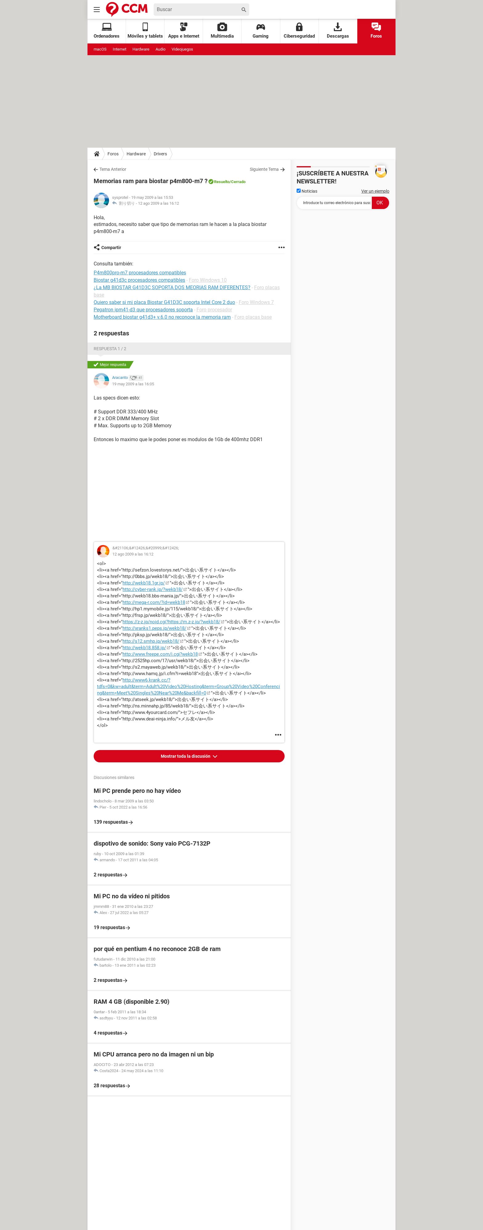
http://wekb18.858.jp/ (144, 647)
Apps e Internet (183, 31)
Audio (160, 49)
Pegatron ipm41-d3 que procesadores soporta (143, 310)
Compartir (111, 247)
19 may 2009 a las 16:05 (133, 384)
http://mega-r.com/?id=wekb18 (154, 602)
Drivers (160, 153)
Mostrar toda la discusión (186, 756)
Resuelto (221, 181)
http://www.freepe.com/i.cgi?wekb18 (160, 654)
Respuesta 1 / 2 (110, 348)
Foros (376, 31)
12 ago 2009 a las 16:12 (158, 203)
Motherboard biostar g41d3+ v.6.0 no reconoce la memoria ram (162, 317)
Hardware (140, 49)
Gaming (261, 31)
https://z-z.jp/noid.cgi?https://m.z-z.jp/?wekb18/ (171, 622)
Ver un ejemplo (375, 191)
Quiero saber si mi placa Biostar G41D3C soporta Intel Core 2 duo (164, 302)
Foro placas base (253, 317)
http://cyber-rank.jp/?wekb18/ (153, 589)
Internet (119, 49)
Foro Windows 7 (256, 302)
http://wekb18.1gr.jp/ (144, 583)
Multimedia (222, 31)
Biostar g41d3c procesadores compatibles (139, 280)
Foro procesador (214, 310)
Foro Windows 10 (208, 280)
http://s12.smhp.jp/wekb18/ (151, 641)
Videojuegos (182, 49)
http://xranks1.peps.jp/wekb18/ (154, 628)
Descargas (338, 31)
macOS (100, 49)
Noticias (307, 191)
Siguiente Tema (264, 169)
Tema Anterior (112, 169)
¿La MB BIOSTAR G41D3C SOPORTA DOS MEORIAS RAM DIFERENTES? (172, 287)
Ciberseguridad (299, 31)
